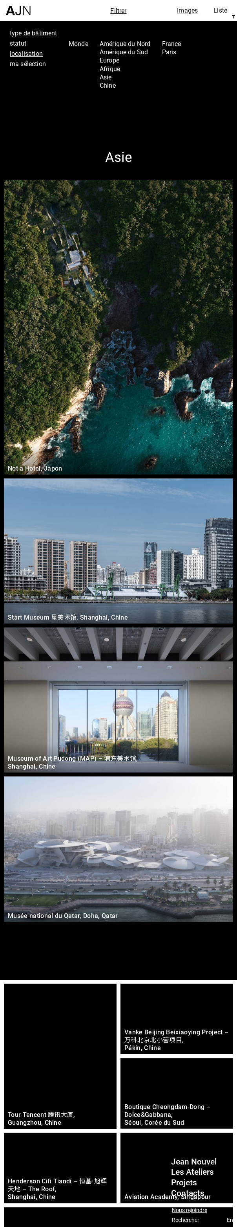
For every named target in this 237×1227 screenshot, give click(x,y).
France (171, 43)
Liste (220, 10)
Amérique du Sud (124, 52)
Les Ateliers (192, 1172)
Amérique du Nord (125, 43)
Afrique (110, 68)
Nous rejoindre (189, 1210)
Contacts (187, 1193)
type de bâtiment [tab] (33, 33)
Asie (106, 77)
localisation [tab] (26, 53)
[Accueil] (18, 7)
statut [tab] (18, 43)
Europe (109, 60)
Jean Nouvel (194, 1162)
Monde (78, 43)
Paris (169, 52)
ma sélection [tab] (28, 63)
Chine (108, 85)
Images (187, 10)
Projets (184, 1182)
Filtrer (118, 10)
